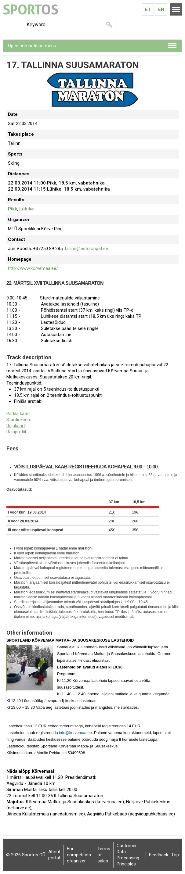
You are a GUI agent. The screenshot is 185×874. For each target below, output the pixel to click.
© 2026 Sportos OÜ (25, 855)
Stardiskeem (18, 419)
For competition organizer (79, 855)
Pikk (12, 209)
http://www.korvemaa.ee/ (33, 268)
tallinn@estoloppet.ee (86, 248)
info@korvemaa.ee (75, 732)
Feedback (158, 855)
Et (148, 9)
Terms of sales (103, 855)
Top (175, 855)
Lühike (26, 209)
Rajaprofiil (16, 432)
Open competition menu (32, 45)
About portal (54, 855)
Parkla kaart (18, 413)
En (161, 9)
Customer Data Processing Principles (128, 855)
